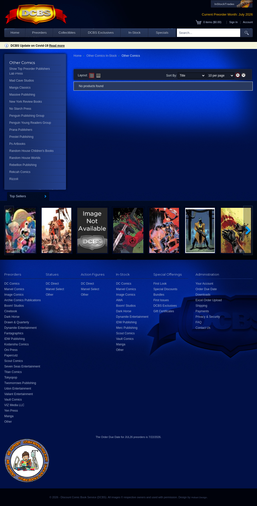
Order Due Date (206, 289)
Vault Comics (13, 399)
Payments (202, 311)
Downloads (203, 294)
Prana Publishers (20, 130)
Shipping (201, 305)
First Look (160, 283)
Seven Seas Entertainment (22, 366)
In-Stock (134, 32)
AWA (119, 300)
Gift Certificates (163, 311)
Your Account (204, 283)
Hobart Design (199, 497)
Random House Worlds (24, 158)
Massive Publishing (22, 94)
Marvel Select (55, 289)
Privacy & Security (208, 317)
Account (248, 22)
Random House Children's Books (31, 151)
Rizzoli (13, 179)
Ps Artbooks (17, 144)
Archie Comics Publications (22, 300)
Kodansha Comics (16, 344)
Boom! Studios (14, 305)
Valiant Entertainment (18, 394)
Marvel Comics (14, 289)
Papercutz (11, 355)
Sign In (233, 22)
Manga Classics (20, 87)
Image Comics (14, 294)
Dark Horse (12, 317)
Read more (57, 45)
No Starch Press (20, 108)
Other (8, 421)
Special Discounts (165, 289)
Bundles (158, 294)
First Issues (161, 300)
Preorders (39, 32)
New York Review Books (25, 101)
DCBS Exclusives (101, 32)
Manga (9, 416)
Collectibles (66, 32)
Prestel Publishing (21, 137)
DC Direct (52, 283)
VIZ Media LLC (14, 405)
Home (15, 32)
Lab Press (16, 73)
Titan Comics (13, 372)
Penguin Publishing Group (26, 115)
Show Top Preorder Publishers (29, 69)
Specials (162, 32)
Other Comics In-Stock (101, 55)
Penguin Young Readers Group (30, 122)
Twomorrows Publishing (20, 383)
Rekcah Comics (19, 172)
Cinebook (10, 311)
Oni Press (11, 350)
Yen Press (11, 410)
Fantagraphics (13, 333)
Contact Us (203, 328)
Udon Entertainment (17, 388)
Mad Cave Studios (21, 80)
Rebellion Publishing (23, 165)
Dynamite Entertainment (20, 328)
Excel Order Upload (209, 300)
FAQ (199, 322)
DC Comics (12, 283)
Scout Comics (13, 361)
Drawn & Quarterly (16, 322)
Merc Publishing (126, 328)
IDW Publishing (14, 339)
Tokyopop (10, 377)
